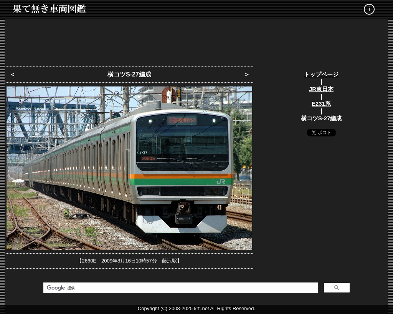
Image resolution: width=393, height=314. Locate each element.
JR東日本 (321, 89)
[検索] (180, 287)
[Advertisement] (196, 40)
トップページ (321, 74)
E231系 (321, 103)
